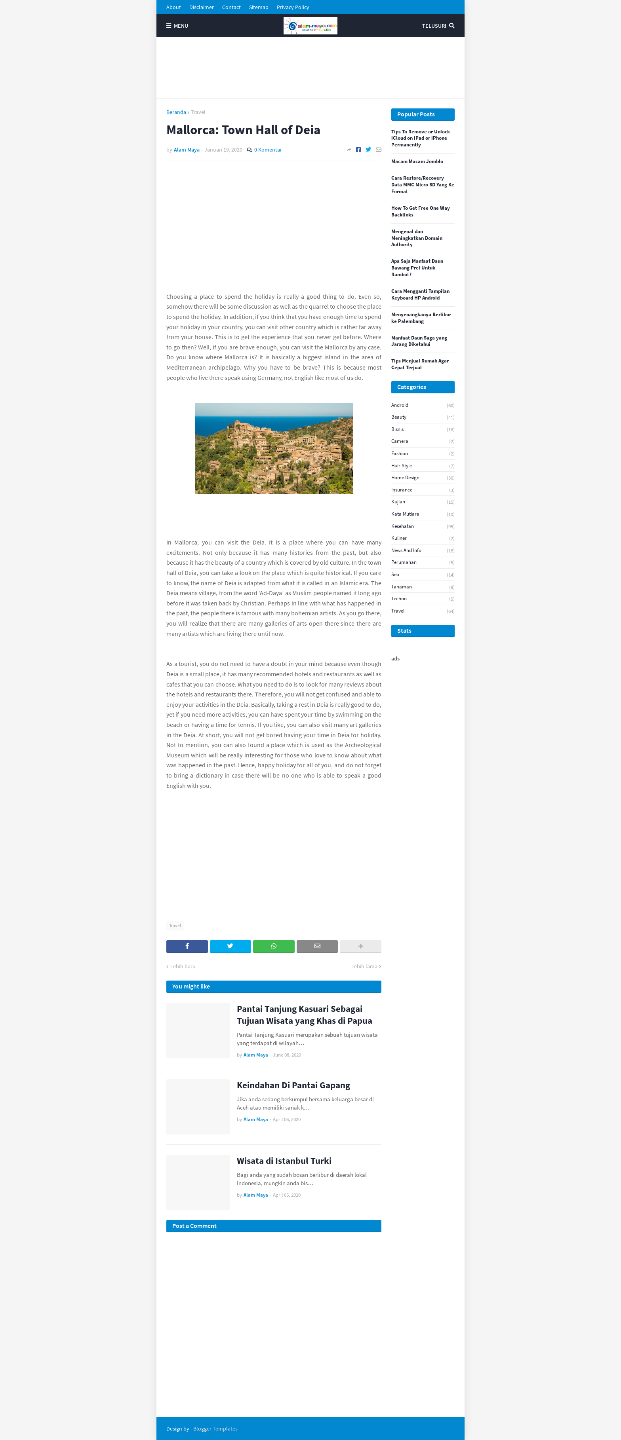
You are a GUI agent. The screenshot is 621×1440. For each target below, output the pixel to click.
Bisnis (423, 429)
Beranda (176, 112)
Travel (198, 112)
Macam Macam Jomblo (417, 161)
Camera (423, 441)
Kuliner (423, 538)
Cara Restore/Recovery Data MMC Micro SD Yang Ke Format (422, 185)
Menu (181, 25)
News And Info (423, 550)
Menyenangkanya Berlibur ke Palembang (421, 317)
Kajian (423, 502)
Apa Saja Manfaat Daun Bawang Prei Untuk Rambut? (417, 268)
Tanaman (423, 587)
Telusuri (434, 25)
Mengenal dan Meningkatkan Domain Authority (416, 238)
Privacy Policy (293, 7)
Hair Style (423, 466)
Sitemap (259, 7)
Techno (423, 599)
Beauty (423, 417)
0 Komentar (268, 149)
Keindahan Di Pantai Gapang (293, 1085)
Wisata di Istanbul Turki (284, 1160)
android (423, 405)
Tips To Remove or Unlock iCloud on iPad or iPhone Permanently (420, 138)
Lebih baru (183, 966)
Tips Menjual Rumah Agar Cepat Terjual (420, 364)
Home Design (423, 478)
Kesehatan (423, 526)
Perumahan (423, 562)
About (173, 7)
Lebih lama (364, 966)
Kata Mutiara (423, 514)
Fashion (423, 453)
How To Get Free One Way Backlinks (420, 211)
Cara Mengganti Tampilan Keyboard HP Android (420, 294)
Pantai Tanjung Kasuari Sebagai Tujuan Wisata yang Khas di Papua (304, 1014)
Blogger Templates (215, 1428)
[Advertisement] (310, 67)
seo (423, 575)
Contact (231, 7)
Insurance (423, 490)
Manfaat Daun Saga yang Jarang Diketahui (419, 341)
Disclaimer (201, 7)
